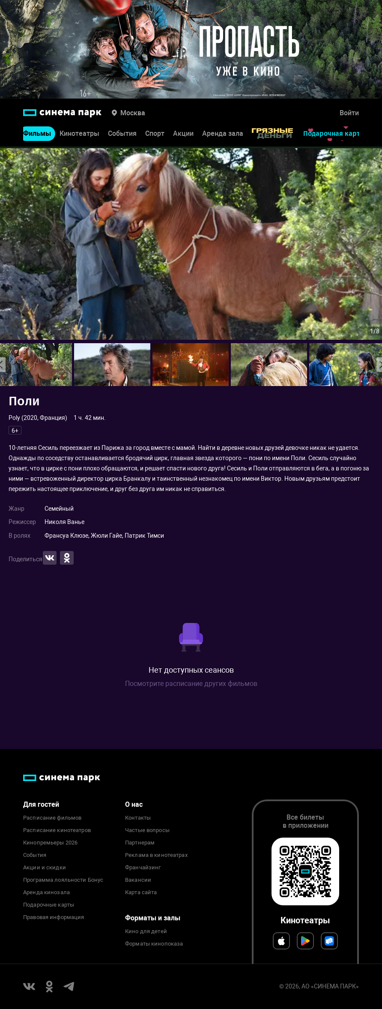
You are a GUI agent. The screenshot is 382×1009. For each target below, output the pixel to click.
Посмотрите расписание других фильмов (191, 684)
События (122, 135)
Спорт (154, 135)
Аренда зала (222, 135)
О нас (134, 804)
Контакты (138, 818)
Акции (183, 135)
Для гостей (41, 804)
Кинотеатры (79, 135)
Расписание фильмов (52, 818)
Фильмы (37, 135)
